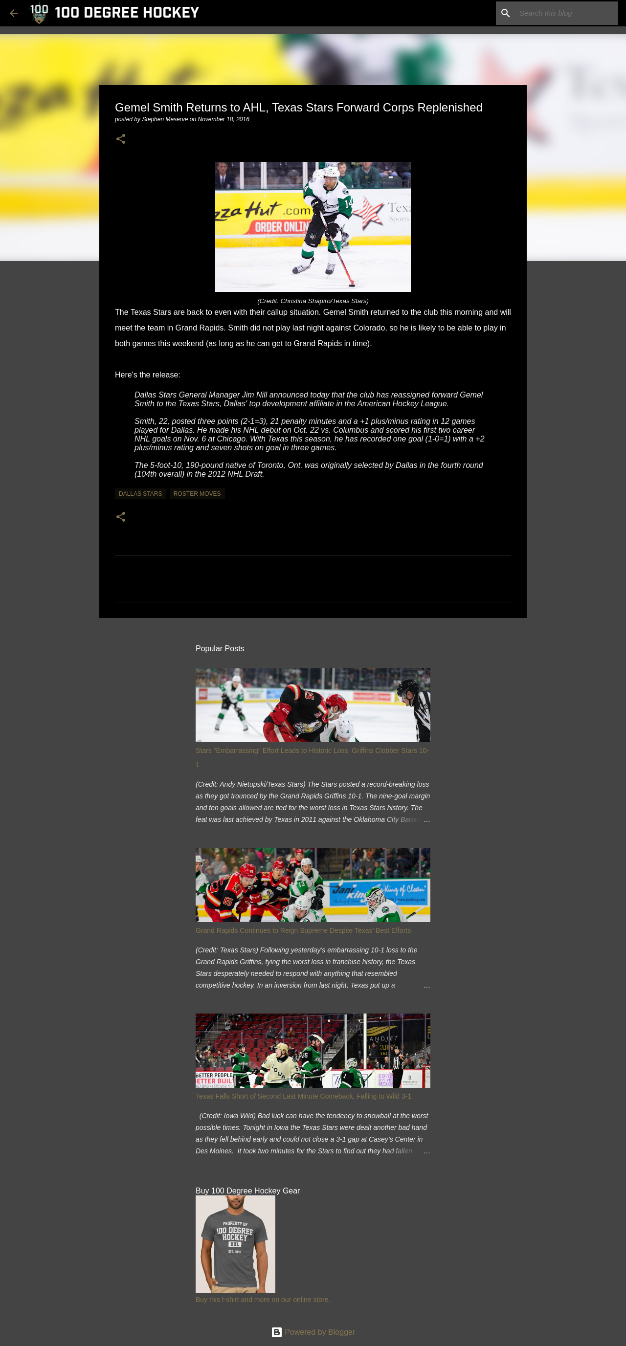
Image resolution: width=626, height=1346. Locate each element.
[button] (121, 139)
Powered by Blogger (313, 1332)
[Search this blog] (566, 13)
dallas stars (140, 493)
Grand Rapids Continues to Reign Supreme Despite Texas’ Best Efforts (303, 930)
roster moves (197, 493)
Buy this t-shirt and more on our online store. (263, 1299)
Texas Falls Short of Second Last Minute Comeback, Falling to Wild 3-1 (303, 1096)
